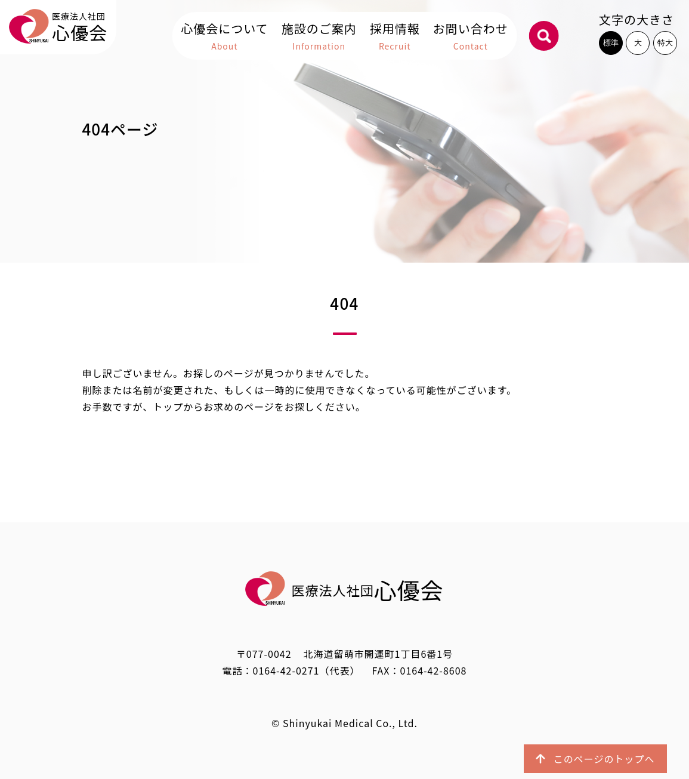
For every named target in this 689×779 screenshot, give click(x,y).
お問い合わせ (470, 37)
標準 (611, 42)
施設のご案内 (319, 37)
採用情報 (395, 37)
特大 (665, 42)
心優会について (224, 37)
